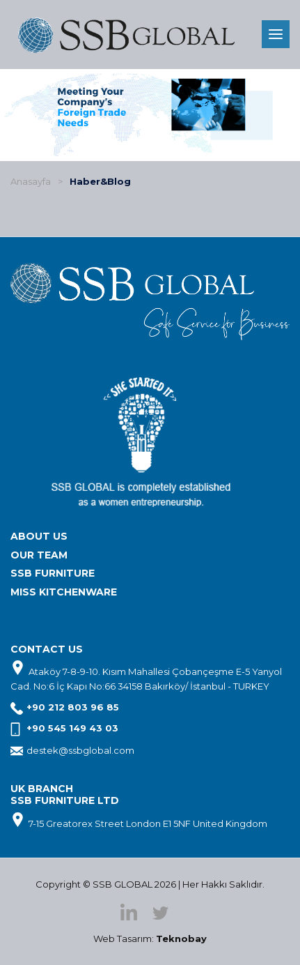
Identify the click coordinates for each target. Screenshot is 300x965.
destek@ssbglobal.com (80, 750)
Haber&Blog (100, 181)
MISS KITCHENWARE (63, 592)
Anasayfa (30, 181)
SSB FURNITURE (52, 573)
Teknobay (181, 938)
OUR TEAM (39, 555)
